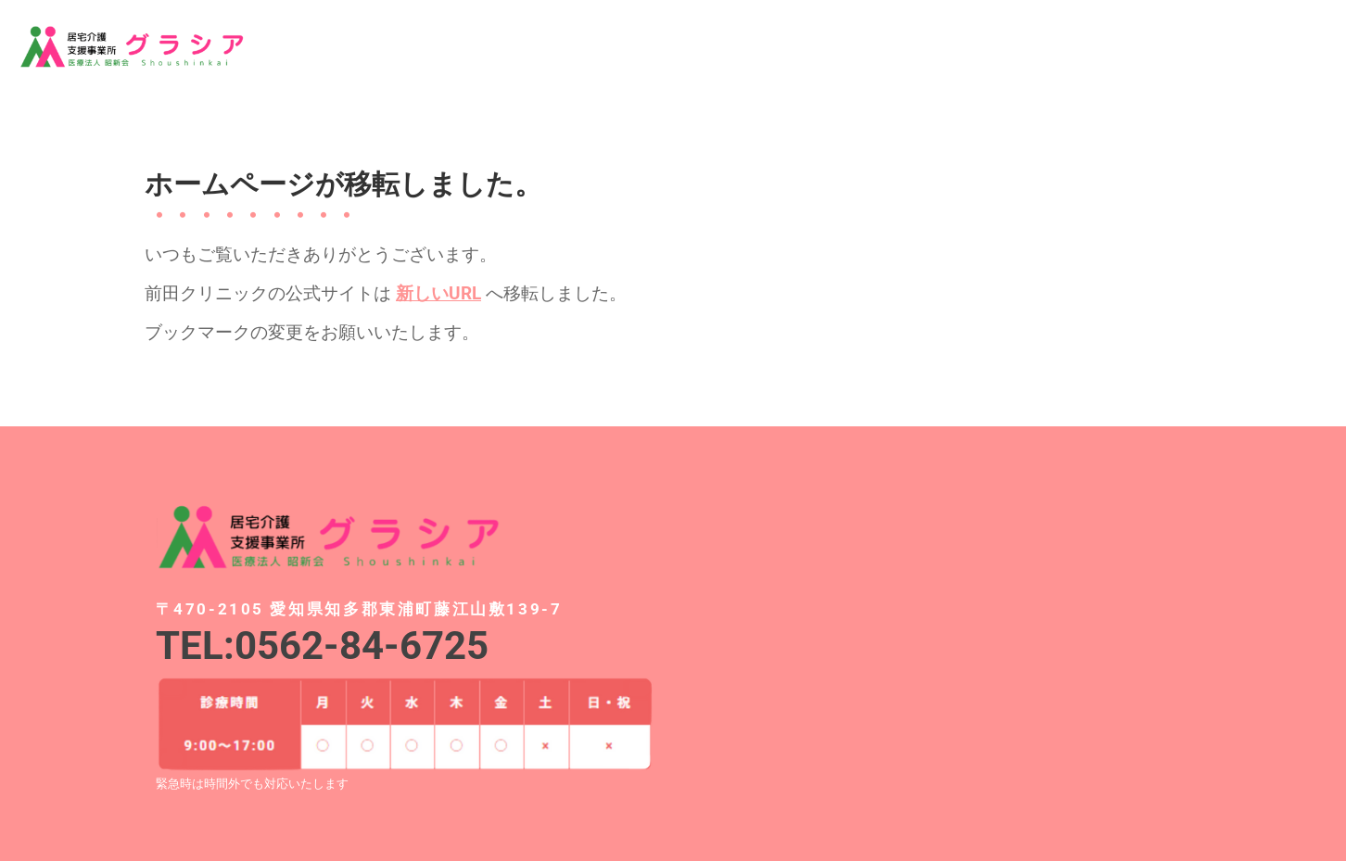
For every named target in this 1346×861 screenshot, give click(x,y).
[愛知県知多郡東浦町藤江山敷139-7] (941, 633)
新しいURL (438, 293)
